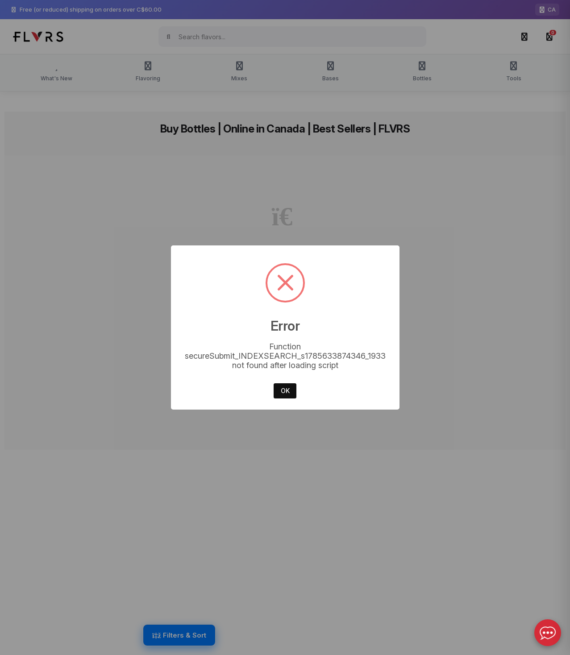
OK (285, 390)
